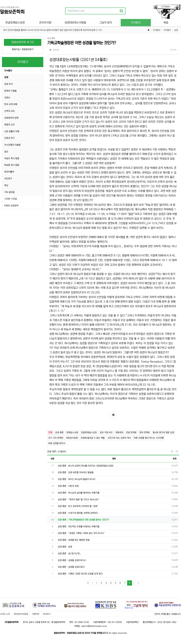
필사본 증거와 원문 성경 (163, 432)
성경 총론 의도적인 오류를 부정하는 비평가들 (78, 526)
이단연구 (8, 178)
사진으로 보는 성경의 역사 (119, 438)
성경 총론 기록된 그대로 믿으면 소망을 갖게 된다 (80, 573)
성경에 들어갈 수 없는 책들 (93, 438)
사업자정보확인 (132, 622)
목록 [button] (173, 50)
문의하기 (46, 614)
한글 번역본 (131, 432)
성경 (176, 30)
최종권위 (119, 432)
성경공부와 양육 (11, 118)
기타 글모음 (9, 192)
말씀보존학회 (12, 12)
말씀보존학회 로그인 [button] (22, 42)
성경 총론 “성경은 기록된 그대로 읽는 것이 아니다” (81, 533)
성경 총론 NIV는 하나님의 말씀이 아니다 (76, 479)
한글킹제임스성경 (89, 432)
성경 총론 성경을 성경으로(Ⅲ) (72, 560)
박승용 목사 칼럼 (11, 165)
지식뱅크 (156, 30)
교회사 (7, 97)
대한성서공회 (72, 438)
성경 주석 (8, 84)
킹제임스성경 (72, 432)
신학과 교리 (9, 111)
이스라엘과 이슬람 (12, 145)
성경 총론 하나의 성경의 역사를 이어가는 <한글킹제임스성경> (86, 465)
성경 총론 (59, 432)
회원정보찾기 (27, 49)
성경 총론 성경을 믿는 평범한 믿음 (74, 540)
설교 (6, 151)
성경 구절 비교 (106, 432)
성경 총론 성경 (65, 546)
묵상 (6, 185)
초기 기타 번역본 (55, 438)
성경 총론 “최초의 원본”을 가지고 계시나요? (78, 499)
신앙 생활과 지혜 (11, 131)
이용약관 (35, 614)
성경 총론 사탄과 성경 (68, 486)
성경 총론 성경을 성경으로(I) (71, 567)
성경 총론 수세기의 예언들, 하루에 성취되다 (78, 513)
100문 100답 (10, 198)
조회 (174, 459)
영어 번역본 (144, 432)
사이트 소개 (5, 614)
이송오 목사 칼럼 (11, 158)
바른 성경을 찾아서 (56, 443)
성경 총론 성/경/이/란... (69, 553)
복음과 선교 (9, 124)
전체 (50, 432)
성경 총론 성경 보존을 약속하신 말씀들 (76, 472)
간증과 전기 (9, 138)
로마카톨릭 (9, 172)
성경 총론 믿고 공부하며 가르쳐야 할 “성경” (78, 506)
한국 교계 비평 (10, 104)
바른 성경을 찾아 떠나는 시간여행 (149, 438)
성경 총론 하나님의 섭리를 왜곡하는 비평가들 (78, 492)
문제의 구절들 (10, 91)
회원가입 (16, 49)
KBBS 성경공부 (11, 205)
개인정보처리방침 (21, 614)
